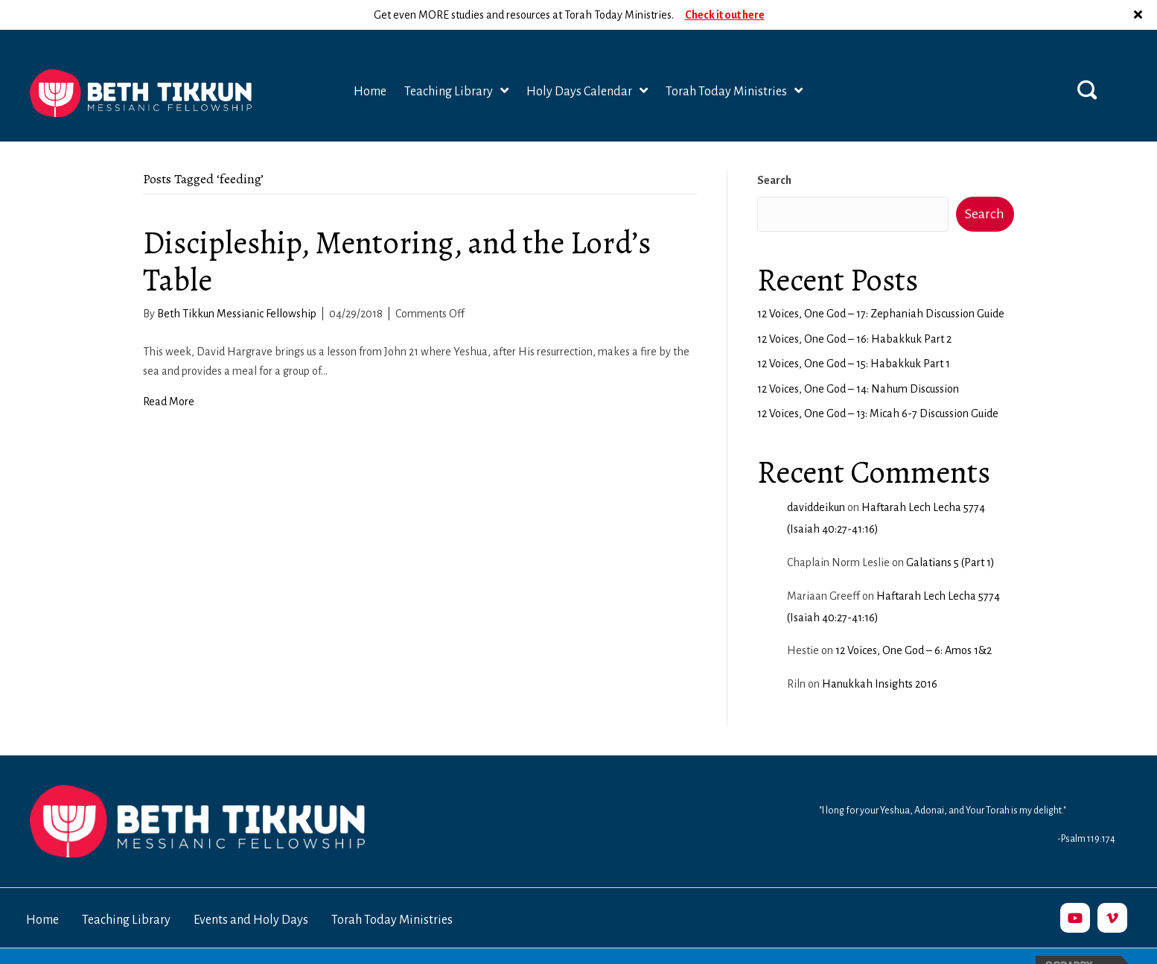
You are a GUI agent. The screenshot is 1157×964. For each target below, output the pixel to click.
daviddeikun (816, 477)
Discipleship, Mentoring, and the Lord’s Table (397, 231)
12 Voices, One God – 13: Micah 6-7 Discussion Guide (877, 384)
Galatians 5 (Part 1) (950, 533)
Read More (168, 372)
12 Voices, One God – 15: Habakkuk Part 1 (853, 334)
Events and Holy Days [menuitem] (251, 890)
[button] (1087, 59)
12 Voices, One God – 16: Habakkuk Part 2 (854, 309)
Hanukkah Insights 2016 (879, 654)
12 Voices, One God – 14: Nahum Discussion (858, 359)
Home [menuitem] (42, 890)
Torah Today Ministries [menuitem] (392, 890)
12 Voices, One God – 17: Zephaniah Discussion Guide (880, 284)
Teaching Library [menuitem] (126, 890)
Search (774, 150)
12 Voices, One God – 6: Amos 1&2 (913, 621)
